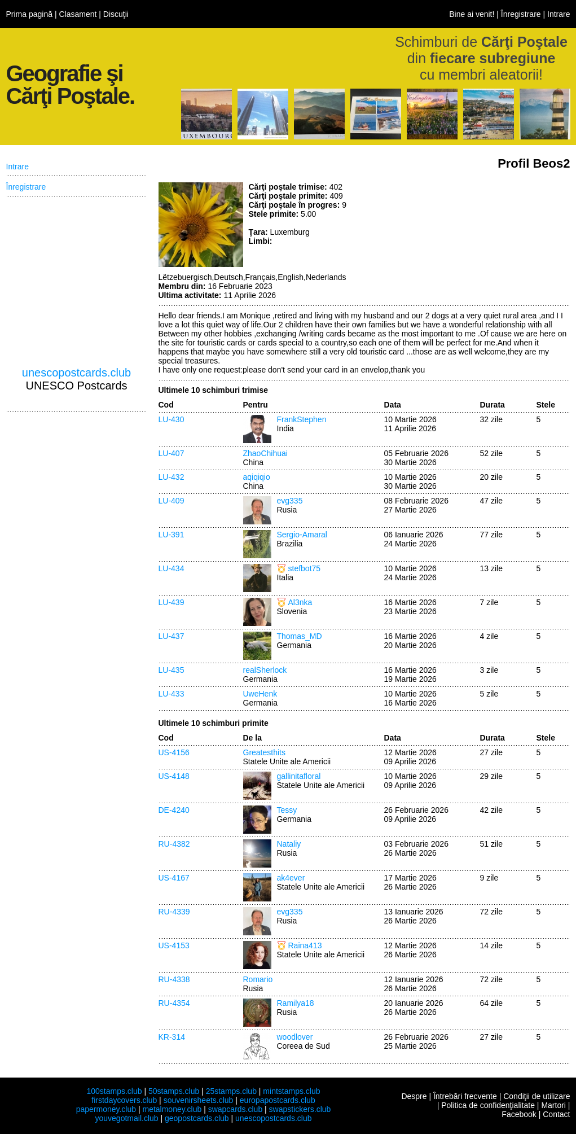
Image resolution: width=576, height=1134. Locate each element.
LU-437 (171, 636)
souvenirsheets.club (199, 1100)
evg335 (290, 500)
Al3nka (300, 602)
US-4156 (174, 752)
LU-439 (171, 602)
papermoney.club (106, 1109)
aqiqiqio (256, 476)
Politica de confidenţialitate (488, 1105)
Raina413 (305, 945)
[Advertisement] (485, 224)
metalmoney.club (171, 1109)
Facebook (519, 1114)
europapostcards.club (277, 1100)
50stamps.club (173, 1091)
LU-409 (171, 500)
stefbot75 (304, 568)
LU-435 (171, 670)
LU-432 (171, 476)
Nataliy (289, 843)
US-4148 (174, 776)
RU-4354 (174, 1003)
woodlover (295, 1036)
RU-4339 (174, 911)
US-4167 (174, 877)
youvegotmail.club (127, 1118)
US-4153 (174, 945)
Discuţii (116, 14)
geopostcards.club (197, 1118)
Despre (413, 1096)
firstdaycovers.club (124, 1100)
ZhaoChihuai (265, 453)
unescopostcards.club (76, 372)
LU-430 (171, 419)
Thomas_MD (299, 636)
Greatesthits (264, 752)
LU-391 (171, 534)
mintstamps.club (291, 1091)
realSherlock (265, 670)
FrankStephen (302, 419)
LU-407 (171, 453)
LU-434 (171, 568)
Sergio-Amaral (302, 534)
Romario (258, 979)
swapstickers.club (300, 1109)
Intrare (558, 14)
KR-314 (172, 1036)
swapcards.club (235, 1109)
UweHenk (260, 693)
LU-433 (171, 693)
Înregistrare (521, 14)
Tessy (287, 810)
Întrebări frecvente (465, 1096)
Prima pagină (29, 14)
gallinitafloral (299, 776)
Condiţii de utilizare (536, 1096)
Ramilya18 (295, 1003)
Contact (556, 1114)
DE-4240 (174, 810)
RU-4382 (174, 843)
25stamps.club (231, 1091)
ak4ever (291, 877)
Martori (553, 1105)
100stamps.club (114, 1091)
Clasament (77, 14)
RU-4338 (174, 979)
